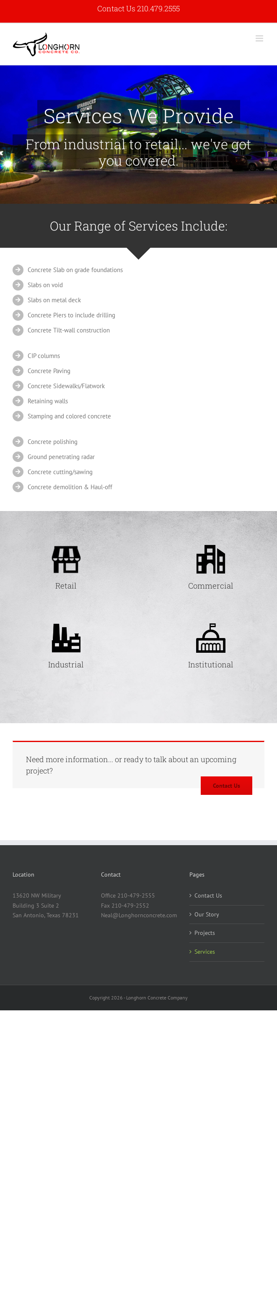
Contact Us (208, 895)
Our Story (206, 914)
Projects (204, 933)
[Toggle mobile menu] (260, 38)
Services (204, 951)
